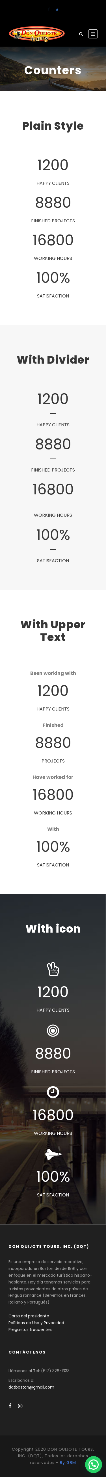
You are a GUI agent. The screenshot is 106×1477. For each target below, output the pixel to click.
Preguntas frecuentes (30, 1329)
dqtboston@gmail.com (31, 1387)
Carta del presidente (28, 1316)
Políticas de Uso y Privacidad (36, 1323)
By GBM (68, 1462)
